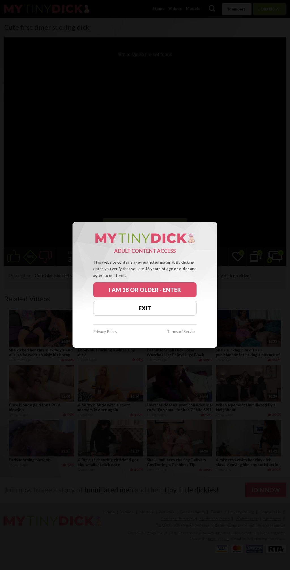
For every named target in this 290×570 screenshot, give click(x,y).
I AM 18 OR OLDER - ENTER (145, 289)
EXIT (144, 308)
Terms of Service (182, 332)
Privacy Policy (105, 332)
